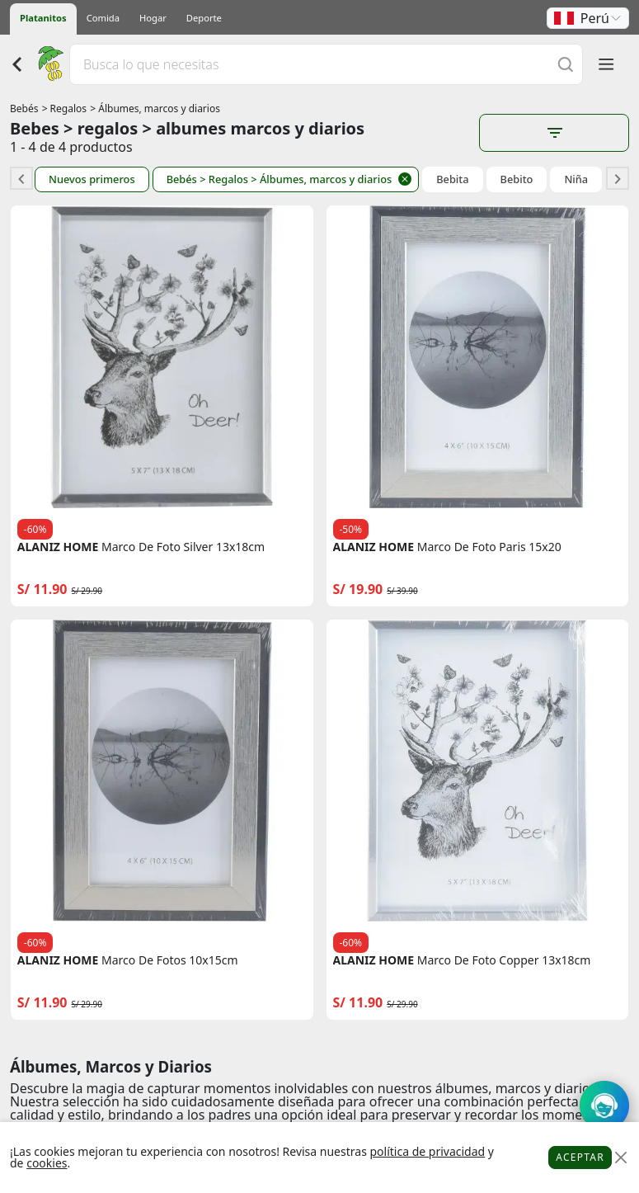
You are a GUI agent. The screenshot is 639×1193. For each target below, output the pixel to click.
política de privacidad (427, 1151)
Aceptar (580, 1157)
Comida (103, 18)
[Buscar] (565, 64)
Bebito (516, 179)
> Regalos (64, 108)
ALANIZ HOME (58, 547)
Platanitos (43, 18)
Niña (576, 179)
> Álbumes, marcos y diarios (155, 108)
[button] (588, 18)
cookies (46, 1163)
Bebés (24, 108)
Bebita (452, 179)
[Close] (620, 1158)
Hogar (153, 18)
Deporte (204, 18)
